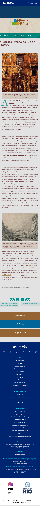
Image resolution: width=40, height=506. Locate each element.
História (3, 287)
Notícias (20, 380)
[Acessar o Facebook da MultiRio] (23, 352)
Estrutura (20, 363)
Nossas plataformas (20, 391)
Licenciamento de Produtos (20, 385)
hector (20, 400)
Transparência (20, 408)
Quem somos (20, 360)
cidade (34, 122)
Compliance (20, 414)
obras (22, 275)
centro (12, 277)
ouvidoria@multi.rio (20, 454)
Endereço (20, 442)
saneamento (5, 188)
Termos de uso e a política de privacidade (20, 436)
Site (20, 357)
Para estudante (20, 374)
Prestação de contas (20, 422)
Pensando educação (20, 382)
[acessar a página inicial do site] (8, 3)
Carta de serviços (20, 411)
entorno (11, 103)
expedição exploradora (31, 105)
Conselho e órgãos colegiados (20, 417)
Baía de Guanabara (22, 100)
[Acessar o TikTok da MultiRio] (17, 352)
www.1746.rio (22, 473)
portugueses (19, 138)
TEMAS (20, 402)
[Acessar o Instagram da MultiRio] (10, 352)
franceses (28, 122)
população (5, 146)
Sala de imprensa (20, 366)
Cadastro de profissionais (20, 431)
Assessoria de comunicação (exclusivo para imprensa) (20, 459)
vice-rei (29, 265)
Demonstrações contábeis (20, 425)
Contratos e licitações (20, 428)
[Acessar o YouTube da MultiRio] (4, 352)
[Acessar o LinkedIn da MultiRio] (36, 352)
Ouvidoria (20, 451)
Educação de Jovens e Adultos (15, 287)
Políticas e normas (20, 419)
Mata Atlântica (18, 119)
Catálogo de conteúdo (20, 369)
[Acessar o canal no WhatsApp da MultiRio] (30, 352)
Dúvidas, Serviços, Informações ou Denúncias (20, 467)
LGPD (20, 433)
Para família (20, 377)
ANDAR (20, 394)
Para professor (20, 371)
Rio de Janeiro (6, 148)
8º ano (7, 287)
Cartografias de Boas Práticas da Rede (20, 397)
